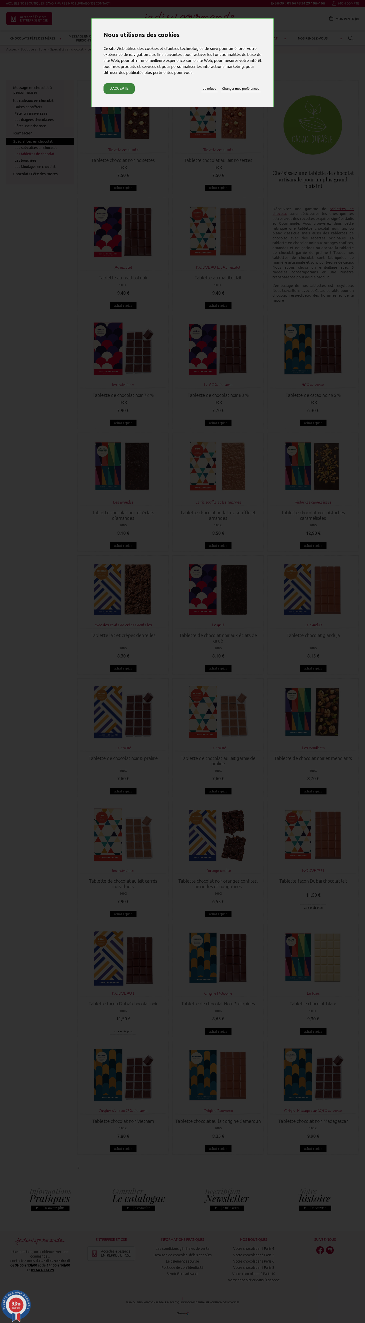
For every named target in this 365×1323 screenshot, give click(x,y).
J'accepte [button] (119, 88)
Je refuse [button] (209, 88)
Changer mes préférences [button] (240, 88)
